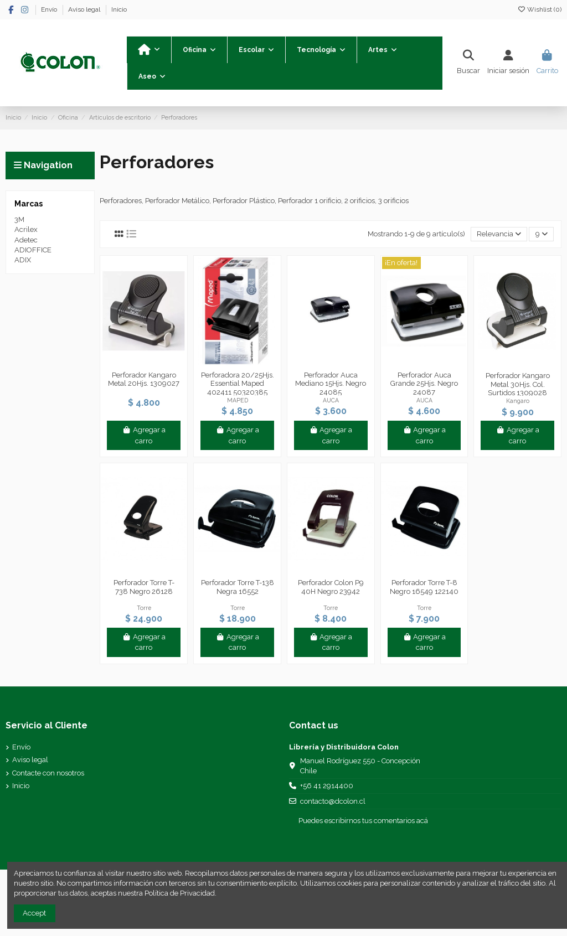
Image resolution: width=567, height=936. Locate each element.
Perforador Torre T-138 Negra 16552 (237, 587)
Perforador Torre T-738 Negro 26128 (144, 587)
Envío (50, 9)
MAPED (237, 400)
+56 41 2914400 (326, 786)
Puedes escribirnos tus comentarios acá (363, 820)
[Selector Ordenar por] (499, 234)
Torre (144, 607)
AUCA (331, 400)
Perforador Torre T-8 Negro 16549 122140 (424, 587)
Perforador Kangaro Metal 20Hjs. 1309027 (143, 379)
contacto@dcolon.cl (332, 801)
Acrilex (26, 229)
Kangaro (517, 400)
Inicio (119, 9)
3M (19, 219)
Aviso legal (85, 9)
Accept (34, 913)
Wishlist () (539, 9)
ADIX (22, 260)
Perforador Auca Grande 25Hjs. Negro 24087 (424, 383)
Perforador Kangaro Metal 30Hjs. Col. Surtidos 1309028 (518, 384)
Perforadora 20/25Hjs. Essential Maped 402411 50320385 (237, 383)
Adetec (26, 240)
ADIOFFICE (32, 250)
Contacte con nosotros (48, 773)
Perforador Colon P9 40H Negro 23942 (331, 587)
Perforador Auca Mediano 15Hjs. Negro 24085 (330, 383)
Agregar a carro (144, 435)
